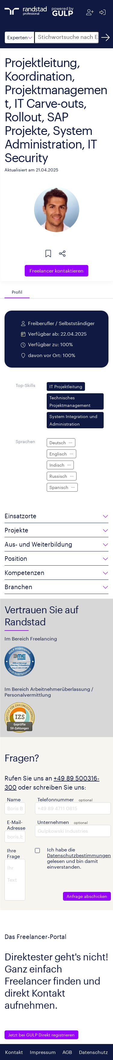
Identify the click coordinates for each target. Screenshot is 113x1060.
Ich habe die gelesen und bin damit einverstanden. (79, 858)
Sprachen (25, 441)
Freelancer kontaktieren (56, 270)
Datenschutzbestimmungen (79, 855)
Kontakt (14, 1052)
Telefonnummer (55, 799)
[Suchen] (105, 37)
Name (13, 799)
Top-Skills (25, 385)
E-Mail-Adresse (16, 825)
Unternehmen (53, 822)
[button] (19, 37)
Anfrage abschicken (87, 896)
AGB (67, 1052)
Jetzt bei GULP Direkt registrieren (41, 1034)
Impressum (43, 1052)
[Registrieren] (90, 12)
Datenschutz (93, 1052)
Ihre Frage (13, 853)
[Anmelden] (102, 12)
